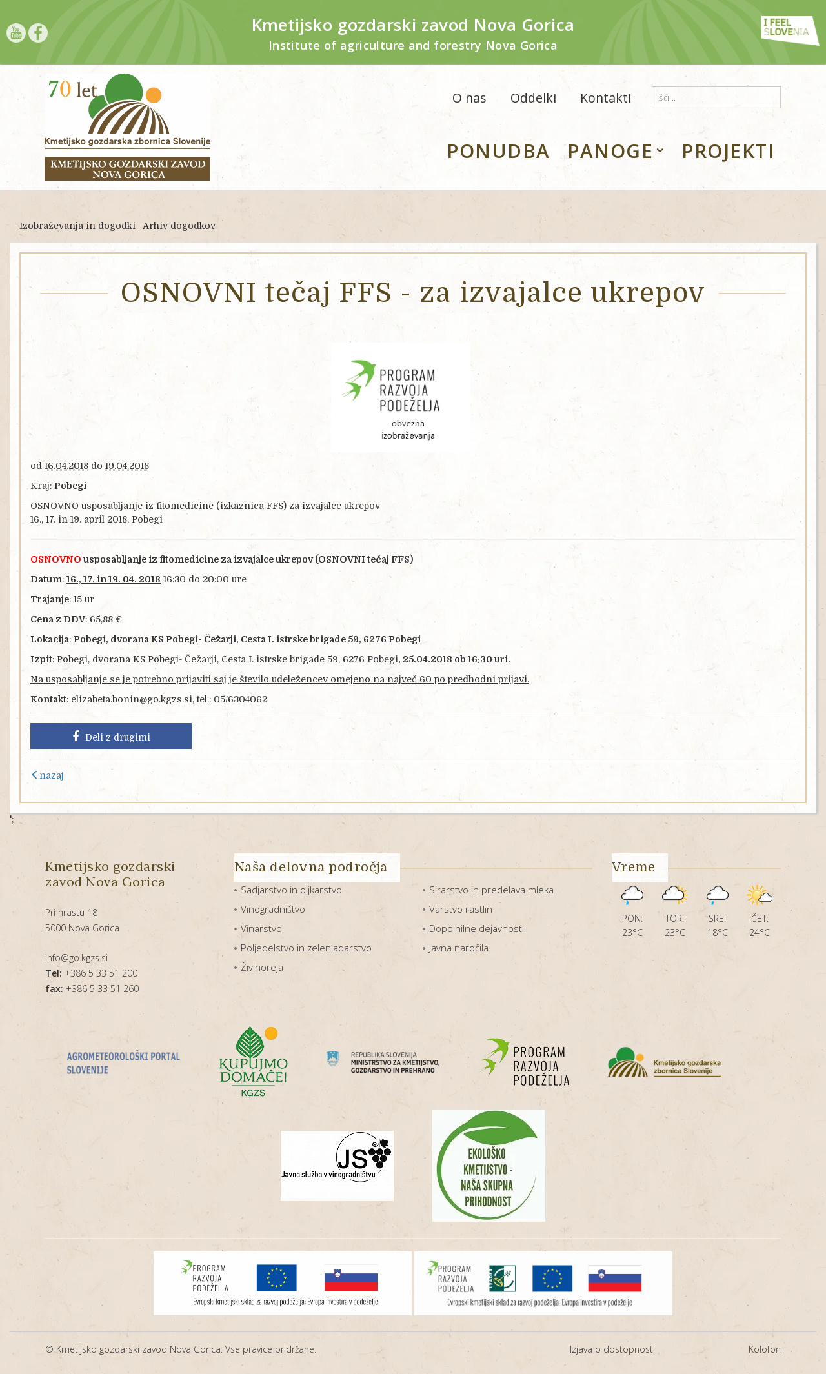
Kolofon (765, 1349)
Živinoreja (262, 967)
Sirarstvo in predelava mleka (491, 889)
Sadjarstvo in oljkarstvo (291, 889)
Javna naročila (459, 947)
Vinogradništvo (273, 908)
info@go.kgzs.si (76, 957)
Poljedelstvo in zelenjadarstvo (306, 947)
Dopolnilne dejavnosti (476, 928)
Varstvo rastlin (460, 908)
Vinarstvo (261, 928)
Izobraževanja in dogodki (77, 226)
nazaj (47, 775)
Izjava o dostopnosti (612, 1349)
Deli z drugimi (111, 736)
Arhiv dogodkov (179, 226)
